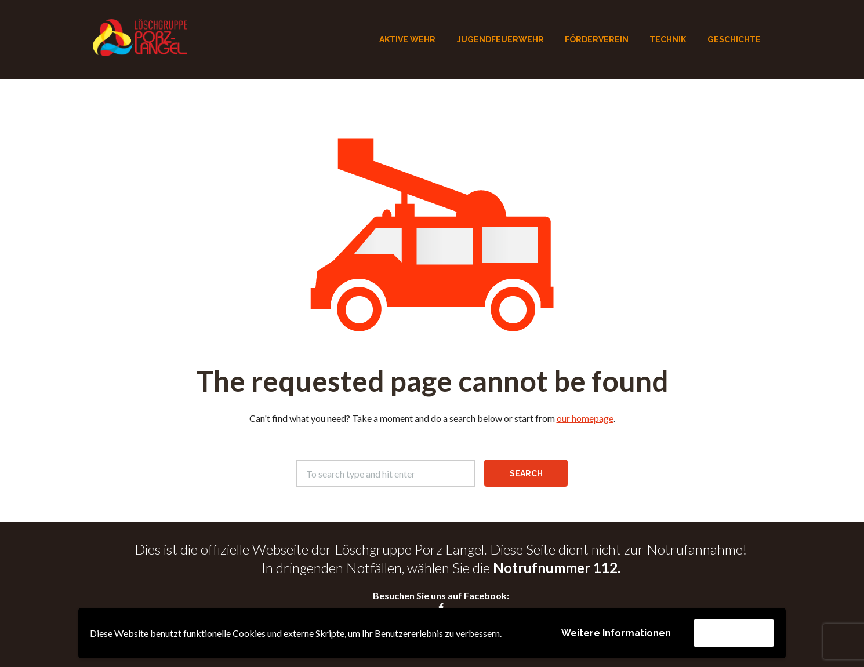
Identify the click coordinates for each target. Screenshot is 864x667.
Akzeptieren (734, 632)
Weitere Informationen (616, 633)
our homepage (585, 418)
